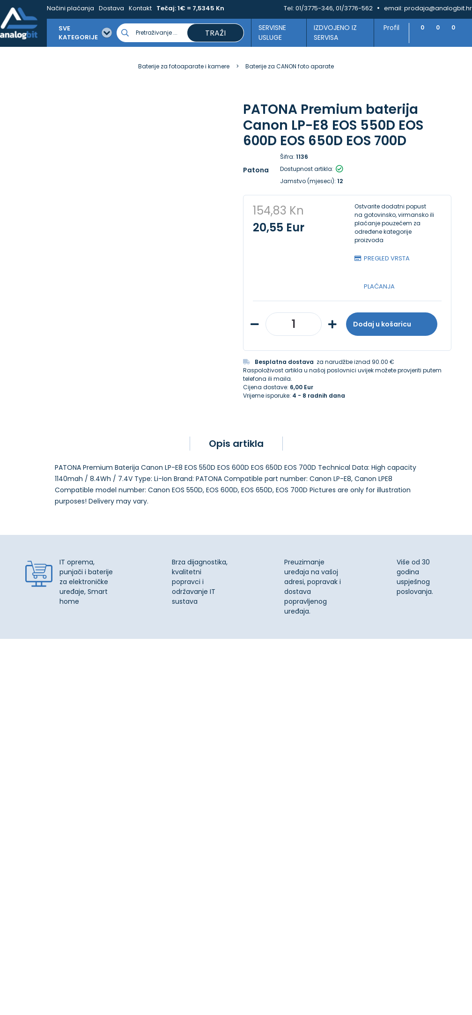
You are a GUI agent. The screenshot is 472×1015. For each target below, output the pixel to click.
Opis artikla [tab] (236, 443)
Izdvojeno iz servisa (330, 32)
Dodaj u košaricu (391, 324)
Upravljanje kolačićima (279, 743)
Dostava (107, 8)
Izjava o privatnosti (273, 753)
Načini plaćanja (66, 8)
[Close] (121, 986)
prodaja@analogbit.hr (438, 8)
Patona (256, 170)
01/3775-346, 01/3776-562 (334, 8)
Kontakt (136, 8)
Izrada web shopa (257, 1007)
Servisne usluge (267, 32)
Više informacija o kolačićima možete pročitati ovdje (173, 971)
